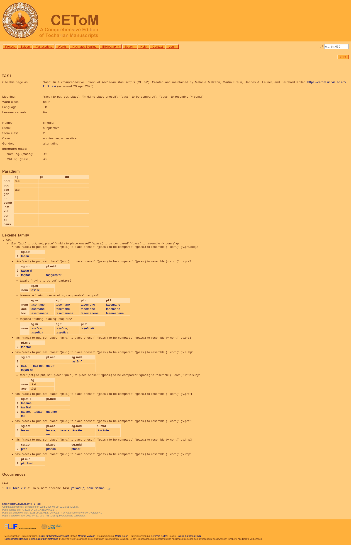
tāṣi (23, 365)
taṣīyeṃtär (53, 275)
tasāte (25, 411)
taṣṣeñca (37, 332)
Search (129, 46)
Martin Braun (121, 536)
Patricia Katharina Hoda (189, 536)
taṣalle (35, 290)
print (343, 56)
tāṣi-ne (38, 365)
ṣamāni (100, 488)
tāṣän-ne (27, 369)
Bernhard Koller (159, 536)
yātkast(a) (78, 488)
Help (143, 46)
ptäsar (75, 449)
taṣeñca (36, 328)
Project (10, 46)
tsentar (26, 347)
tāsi (66, 488)
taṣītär (25, 275)
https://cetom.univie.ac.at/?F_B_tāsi (21, 503)
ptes (24, 449)
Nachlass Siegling (84, 46)
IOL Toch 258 (16, 488)
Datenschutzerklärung (16, 539)
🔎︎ (321, 46)
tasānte (51, 411)
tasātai (26, 407)
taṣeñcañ (87, 328)
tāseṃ (50, 365)
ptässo (51, 449)
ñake (90, 488)
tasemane (38, 304)
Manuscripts (44, 46)
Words (62, 46)
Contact (157, 46)
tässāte (76, 430)
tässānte (103, 430)
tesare (50, 430)
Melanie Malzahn (86, 536)
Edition (25, 46)
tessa (25, 430)
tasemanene (39, 313)
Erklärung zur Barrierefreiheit (43, 539)
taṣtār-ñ (77, 361)
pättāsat (27, 463)
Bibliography (110, 46)
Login (172, 46)
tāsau (25, 256)
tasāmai (26, 403)
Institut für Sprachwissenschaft (54, 536)
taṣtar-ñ (26, 270)
